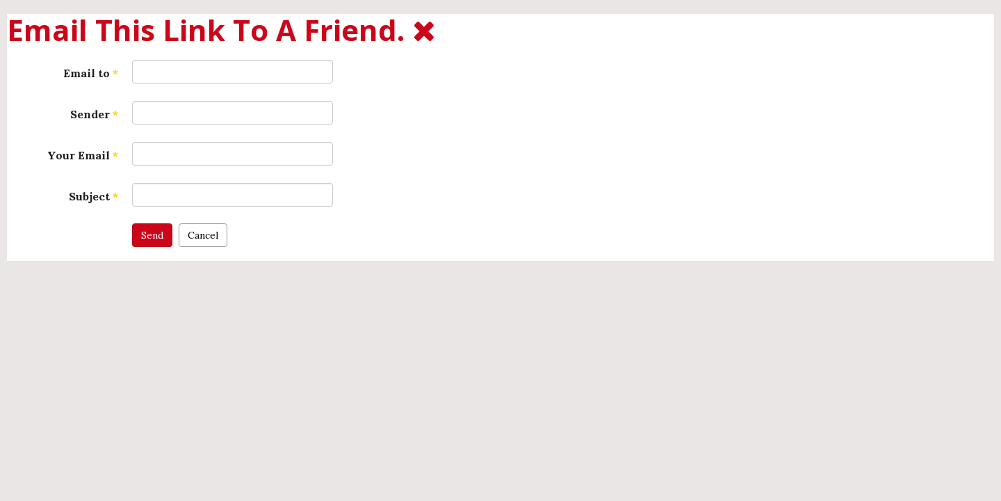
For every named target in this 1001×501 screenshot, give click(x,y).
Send (152, 235)
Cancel (203, 235)
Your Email (82, 155)
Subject (93, 196)
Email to (90, 73)
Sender (94, 114)
